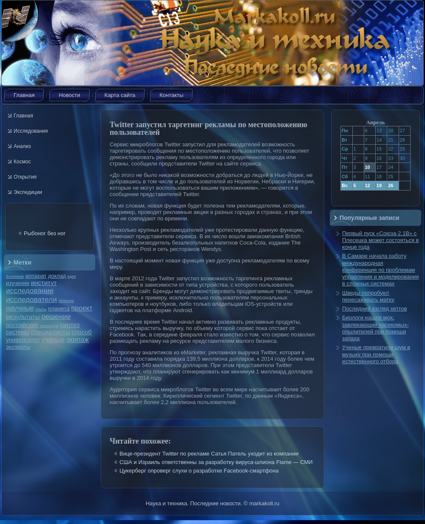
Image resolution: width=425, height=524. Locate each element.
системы (17, 332)
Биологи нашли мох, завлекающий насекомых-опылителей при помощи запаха (375, 328)
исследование (30, 290)
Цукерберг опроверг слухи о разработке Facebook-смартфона (199, 470)
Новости (69, 95)
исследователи (31, 299)
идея (72, 276)
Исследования (31, 131)
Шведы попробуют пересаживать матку (368, 296)
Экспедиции (28, 192)
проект (81, 308)
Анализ (22, 146)
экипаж (77, 339)
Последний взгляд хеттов (374, 308)
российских (22, 325)
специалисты (50, 332)
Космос (22, 162)
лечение (66, 300)
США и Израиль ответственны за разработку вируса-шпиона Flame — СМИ (216, 462)
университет (23, 339)
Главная (24, 95)
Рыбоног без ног (44, 233)
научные (20, 308)
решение (56, 317)
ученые (53, 339)
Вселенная (15, 276)
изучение (17, 283)
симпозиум (49, 326)
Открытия (25, 177)
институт (44, 282)
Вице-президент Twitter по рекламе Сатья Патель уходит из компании (208, 453)
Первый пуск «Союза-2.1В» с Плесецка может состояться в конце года (380, 240)
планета (59, 308)
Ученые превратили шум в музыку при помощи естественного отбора (376, 354)
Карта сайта (120, 95)
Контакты (171, 95)
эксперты (18, 347)
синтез (69, 324)
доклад (57, 276)
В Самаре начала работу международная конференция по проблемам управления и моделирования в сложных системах (380, 270)
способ (81, 332)
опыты (40, 309)
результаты (23, 316)
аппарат (35, 276)
